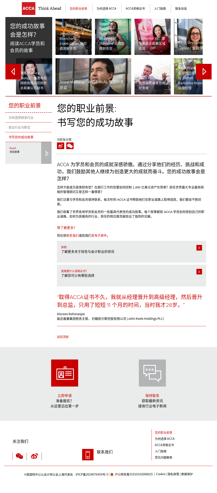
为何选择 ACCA (106, 8)
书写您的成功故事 (21, 137)
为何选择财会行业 (21, 117)
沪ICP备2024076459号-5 (66, 475)
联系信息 (181, 8)
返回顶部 (63, 338)
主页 (43, 8)
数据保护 (187, 475)
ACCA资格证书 (135, 8)
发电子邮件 (99, 235)
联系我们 (72, 235)
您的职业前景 (78, 8)
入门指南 (160, 8)
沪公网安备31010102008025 (131, 475)
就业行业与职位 (19, 127)
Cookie (160, 475)
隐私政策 (173, 475)
